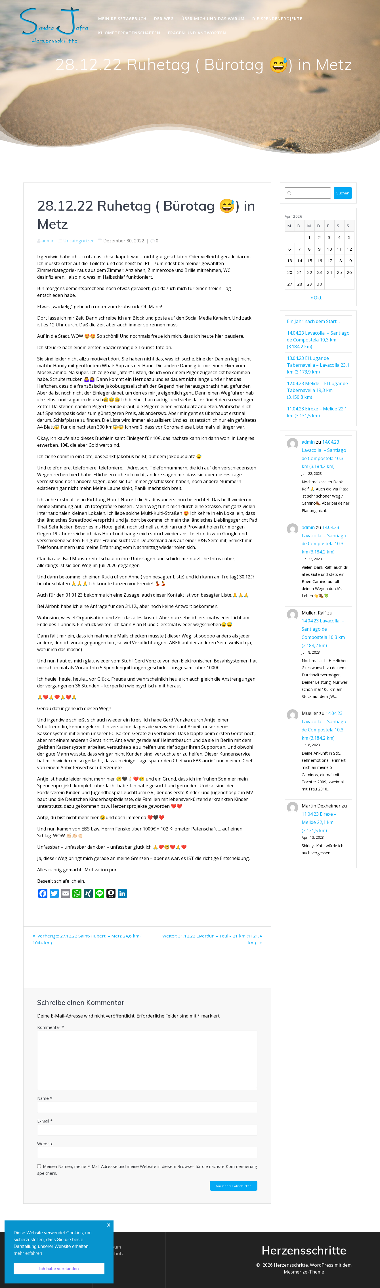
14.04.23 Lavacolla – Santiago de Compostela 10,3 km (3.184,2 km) (318, 340)
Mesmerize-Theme (304, 1272)
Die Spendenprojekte (277, 18)
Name (44, 1098)
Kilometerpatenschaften (129, 32)
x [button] (109, 1224)
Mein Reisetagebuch (122, 18)
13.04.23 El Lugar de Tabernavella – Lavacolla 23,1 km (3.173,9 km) (318, 365)
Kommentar (50, 1027)
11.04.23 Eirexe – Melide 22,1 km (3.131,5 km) (319, 822)
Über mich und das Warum (213, 18)
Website (45, 1143)
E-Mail (45, 1121)
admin (47, 241)
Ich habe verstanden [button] (59, 1268)
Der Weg (164, 18)
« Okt (316, 298)
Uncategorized (79, 241)
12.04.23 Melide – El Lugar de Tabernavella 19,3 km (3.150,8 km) (317, 390)
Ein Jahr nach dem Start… (313, 321)
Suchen (342, 193)
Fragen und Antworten (197, 32)
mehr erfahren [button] (28, 1253)
